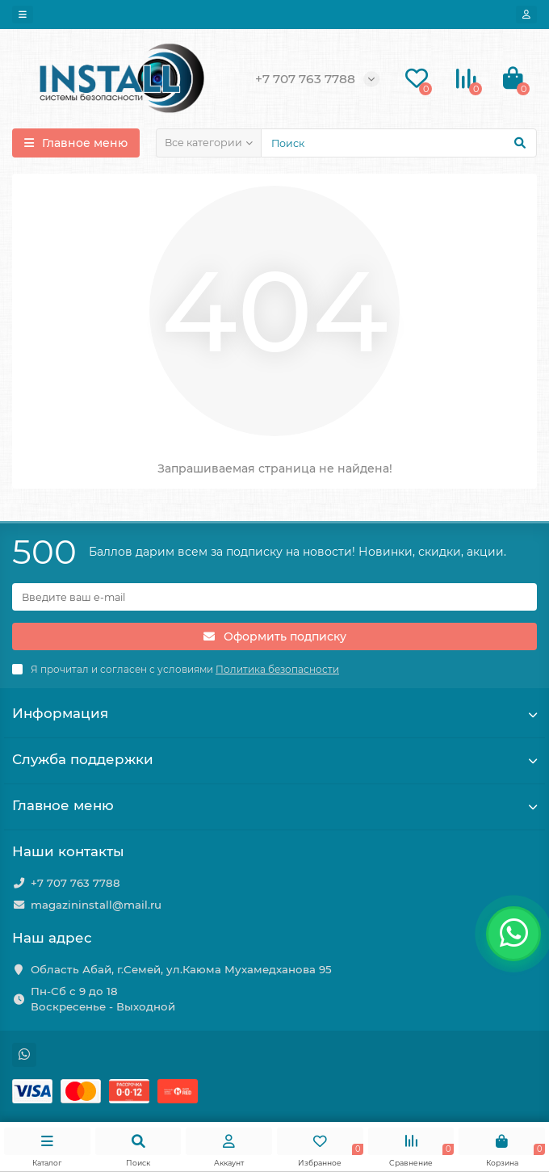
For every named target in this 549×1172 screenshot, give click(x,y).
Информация (274, 713)
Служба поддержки (274, 759)
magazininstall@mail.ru (96, 904)
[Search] (399, 143)
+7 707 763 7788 (75, 882)
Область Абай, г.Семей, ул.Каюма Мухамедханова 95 (181, 969)
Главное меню (274, 805)
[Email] (274, 597)
